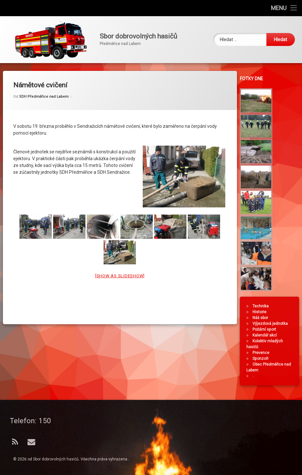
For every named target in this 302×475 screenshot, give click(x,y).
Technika (262, 306)
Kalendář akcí (266, 335)
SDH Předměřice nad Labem (44, 89)
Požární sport (266, 329)
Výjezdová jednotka (271, 323)
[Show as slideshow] (120, 268)
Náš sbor (262, 317)
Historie (261, 312)
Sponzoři (262, 358)
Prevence (262, 352)
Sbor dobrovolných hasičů (56, 459)
